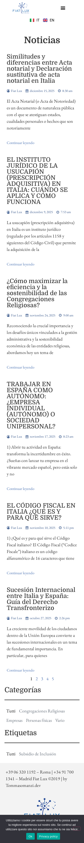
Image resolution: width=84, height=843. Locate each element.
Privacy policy (48, 836)
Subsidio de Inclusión (37, 754)
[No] (77, 829)
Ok (30, 836)
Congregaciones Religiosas (42, 711)
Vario (60, 720)
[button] (63, 7)
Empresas (14, 720)
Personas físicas (39, 720)
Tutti (10, 711)
